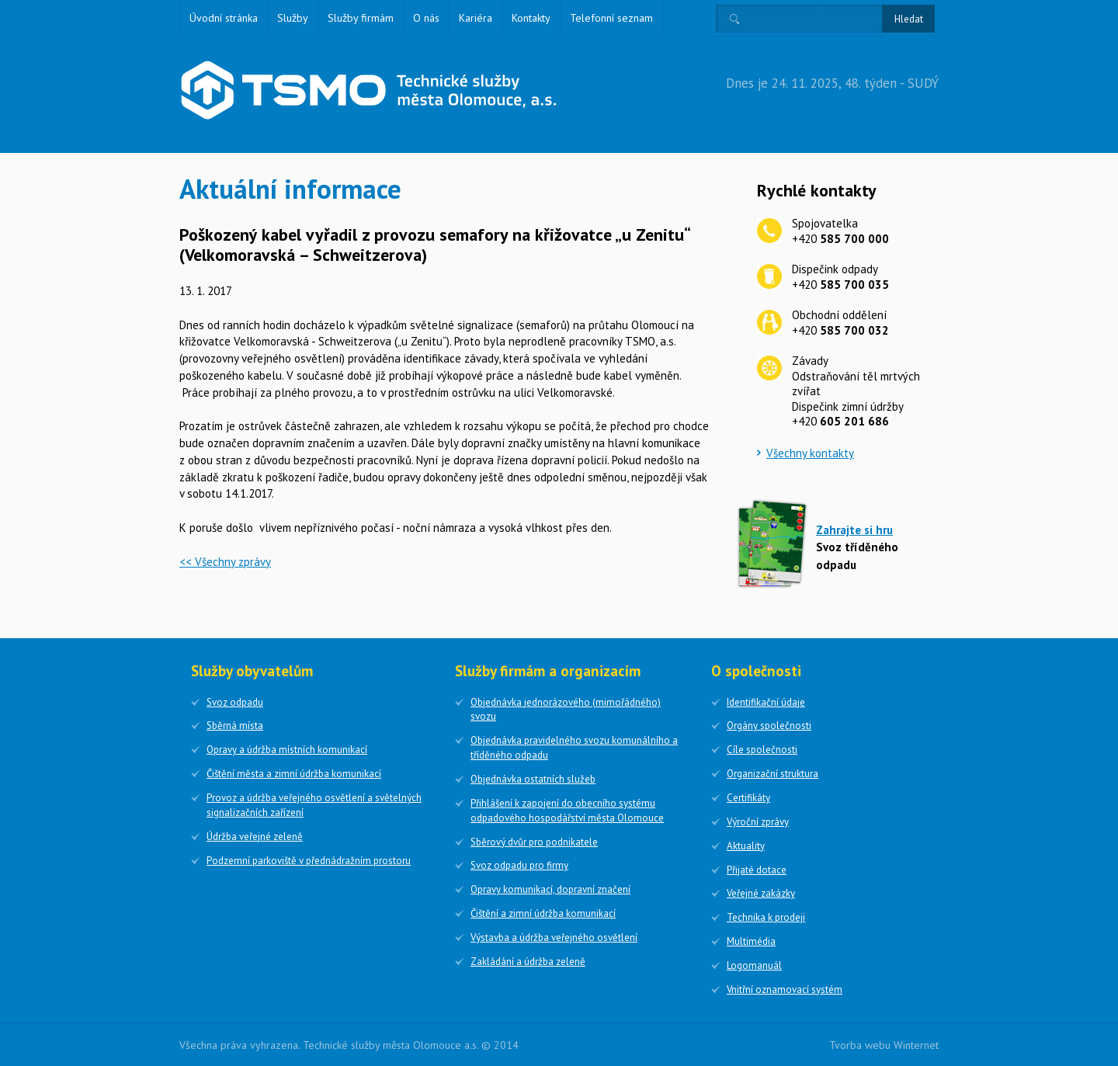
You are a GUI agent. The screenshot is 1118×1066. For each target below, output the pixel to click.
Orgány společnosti (769, 725)
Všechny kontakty (810, 453)
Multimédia (751, 941)
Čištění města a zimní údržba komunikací (294, 773)
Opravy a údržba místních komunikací (287, 749)
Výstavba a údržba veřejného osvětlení (553, 937)
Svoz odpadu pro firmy (519, 865)
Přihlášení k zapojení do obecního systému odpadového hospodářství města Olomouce (567, 811)
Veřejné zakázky (761, 893)
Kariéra (475, 18)
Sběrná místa (235, 725)
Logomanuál (754, 965)
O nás (426, 18)
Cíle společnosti (762, 749)
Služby (292, 18)
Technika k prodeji (766, 917)
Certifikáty (748, 797)
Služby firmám (361, 18)
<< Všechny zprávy (225, 561)
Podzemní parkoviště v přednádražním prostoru (309, 860)
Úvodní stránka (223, 18)
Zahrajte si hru (854, 530)
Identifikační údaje (766, 702)
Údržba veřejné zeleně (255, 836)
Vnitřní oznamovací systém (784, 989)
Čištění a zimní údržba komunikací (543, 913)
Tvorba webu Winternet (884, 1045)
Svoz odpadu (235, 702)
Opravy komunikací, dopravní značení (550, 889)
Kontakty (531, 18)
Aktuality (746, 845)
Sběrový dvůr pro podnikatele (534, 842)
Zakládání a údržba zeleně (527, 961)
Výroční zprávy (758, 821)
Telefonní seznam (611, 18)
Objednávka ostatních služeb (532, 779)
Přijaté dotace (756, 870)
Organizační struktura (772, 773)
